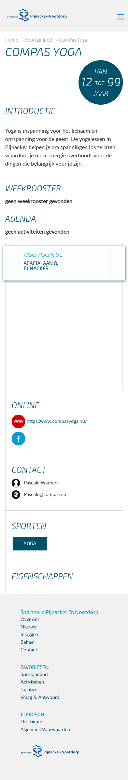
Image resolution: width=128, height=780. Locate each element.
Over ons (30, 619)
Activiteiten (32, 682)
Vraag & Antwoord (39, 697)
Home (11, 40)
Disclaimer (31, 721)
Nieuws (28, 627)
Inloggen (29, 634)
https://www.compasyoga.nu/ (49, 421)
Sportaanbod (38, 40)
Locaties (28, 689)
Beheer (27, 642)
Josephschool (43, 254)
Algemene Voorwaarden (45, 729)
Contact (28, 650)
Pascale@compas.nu (39, 494)
